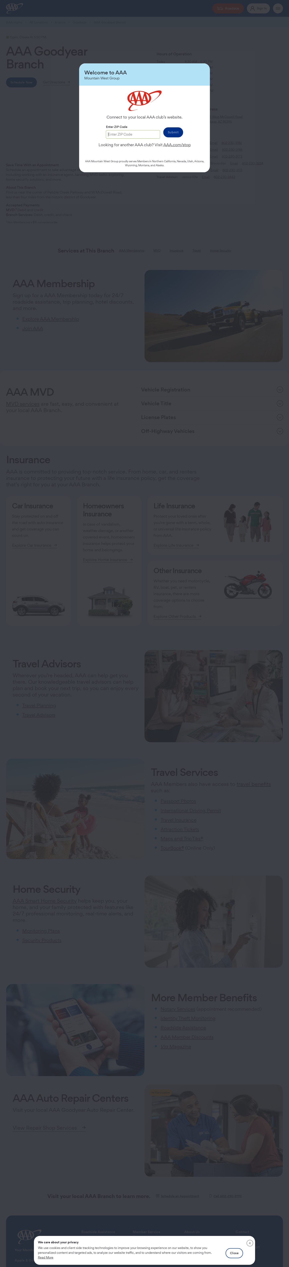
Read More (45, 1257)
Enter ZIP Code (116, 127)
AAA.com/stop (177, 144)
